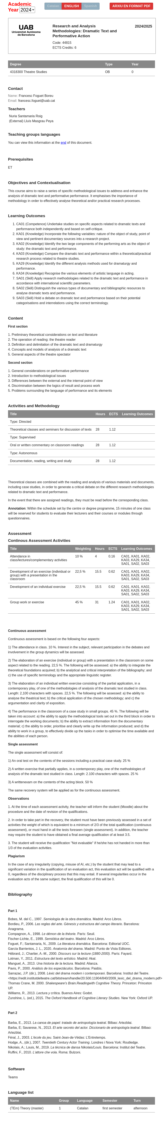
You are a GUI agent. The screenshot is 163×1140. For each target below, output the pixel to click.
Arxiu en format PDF (131, 6)
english (71, 6)
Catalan (53, 6)
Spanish (90, 6)
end (63, 142)
